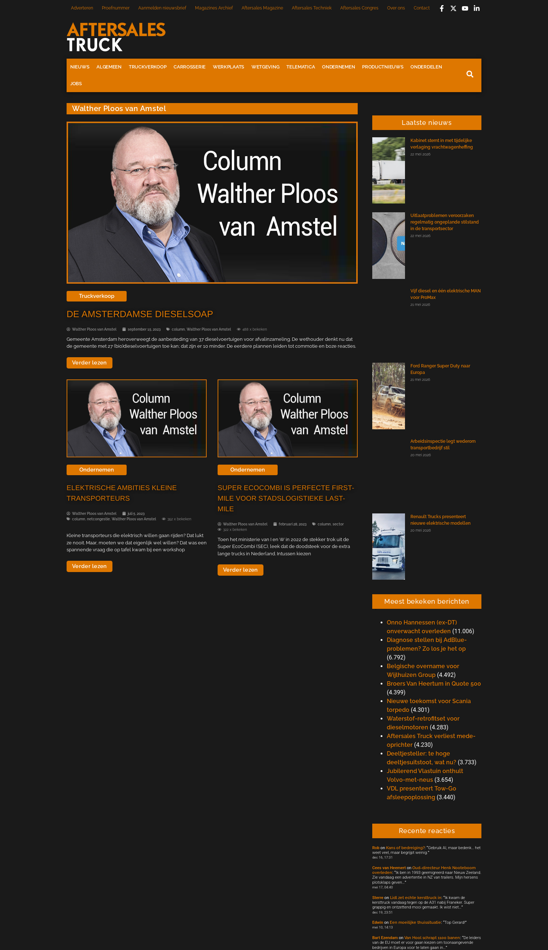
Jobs (76, 83)
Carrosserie (190, 67)
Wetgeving (265, 67)
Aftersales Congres (359, 8)
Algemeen (109, 67)
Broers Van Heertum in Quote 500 (434, 683)
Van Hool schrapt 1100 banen (432, 937)
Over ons (396, 8)
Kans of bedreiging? (405, 847)
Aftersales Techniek (311, 8)
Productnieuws (382, 67)
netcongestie (98, 519)
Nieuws (79, 67)
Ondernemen (338, 67)
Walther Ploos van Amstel (209, 329)
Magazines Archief (214, 8)
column (178, 329)
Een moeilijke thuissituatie (415, 922)
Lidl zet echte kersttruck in (415, 897)
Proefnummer (116, 8)
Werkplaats (228, 67)
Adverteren (82, 8)
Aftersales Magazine (262, 8)
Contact (422, 8)
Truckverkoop (147, 67)
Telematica (300, 67)
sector (338, 524)
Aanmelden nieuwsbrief (162, 8)
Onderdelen (426, 67)
